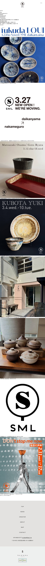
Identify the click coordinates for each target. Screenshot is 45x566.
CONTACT (22, 532)
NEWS (22, 511)
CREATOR (22, 517)
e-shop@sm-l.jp (27, 537)
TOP (22, 506)
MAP (22, 527)
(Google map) (3, 20)
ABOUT (22, 522)
